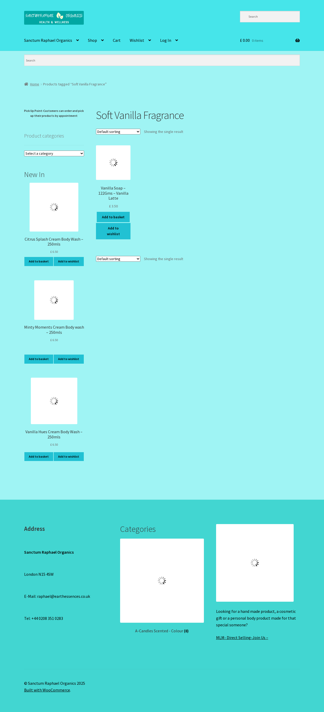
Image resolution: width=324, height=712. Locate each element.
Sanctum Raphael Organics (48, 40)
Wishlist (137, 40)
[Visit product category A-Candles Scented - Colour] (162, 586)
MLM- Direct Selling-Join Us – (242, 637)
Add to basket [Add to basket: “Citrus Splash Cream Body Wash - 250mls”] (39, 261)
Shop (92, 40)
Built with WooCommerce (47, 690)
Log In (165, 40)
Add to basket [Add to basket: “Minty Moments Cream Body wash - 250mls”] (39, 359)
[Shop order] (118, 131)
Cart (117, 40)
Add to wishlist (113, 231)
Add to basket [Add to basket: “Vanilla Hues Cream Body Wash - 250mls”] (39, 456)
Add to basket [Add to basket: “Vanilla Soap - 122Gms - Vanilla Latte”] (113, 217)
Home (34, 84)
